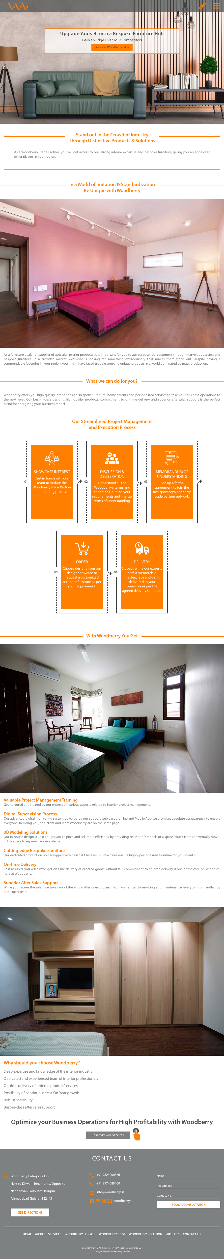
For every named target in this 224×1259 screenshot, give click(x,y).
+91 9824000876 (108, 1175)
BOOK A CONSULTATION (188, 1205)
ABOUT (40, 1234)
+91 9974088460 (108, 1183)
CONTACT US (192, 1234)
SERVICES (54, 1234)
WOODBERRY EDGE (112, 1234)
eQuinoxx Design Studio (118, 1251)
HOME (27, 1234)
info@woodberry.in (110, 1192)
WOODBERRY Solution (145, 1234)
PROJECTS (173, 1234)
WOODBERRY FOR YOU (80, 1234)
